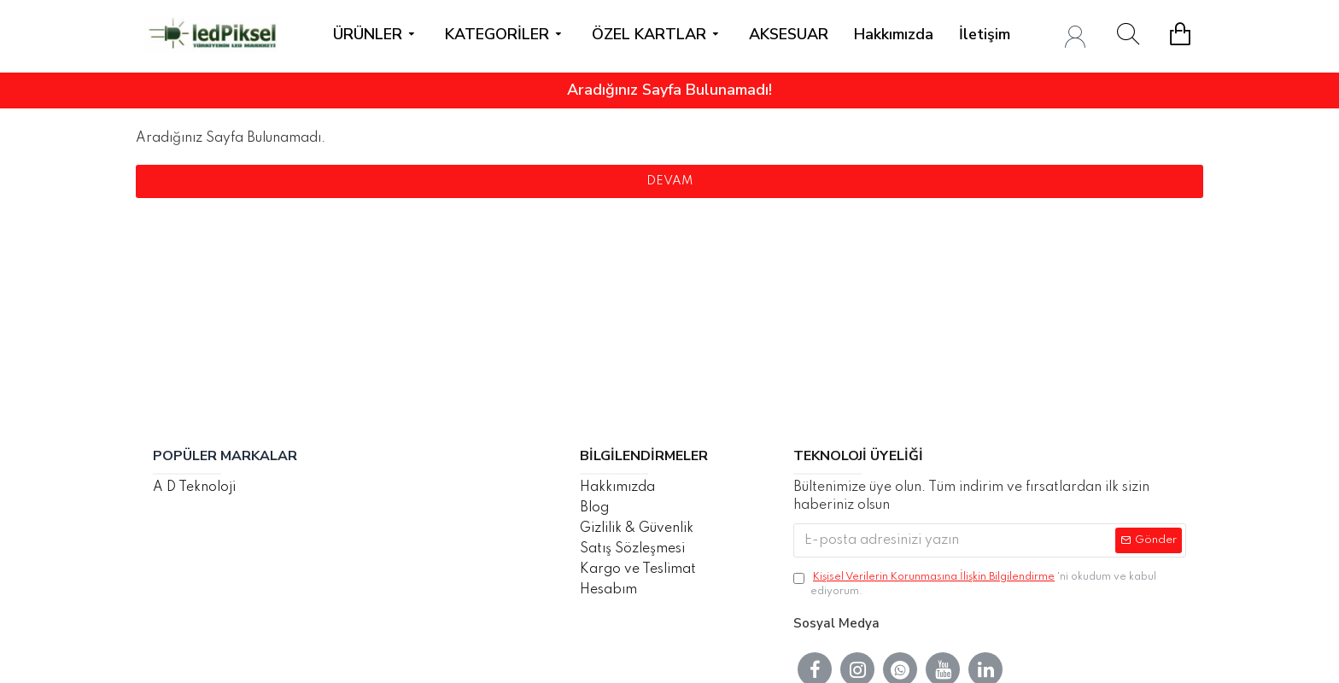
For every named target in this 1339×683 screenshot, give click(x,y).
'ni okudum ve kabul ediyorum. (974, 583)
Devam (669, 181)
